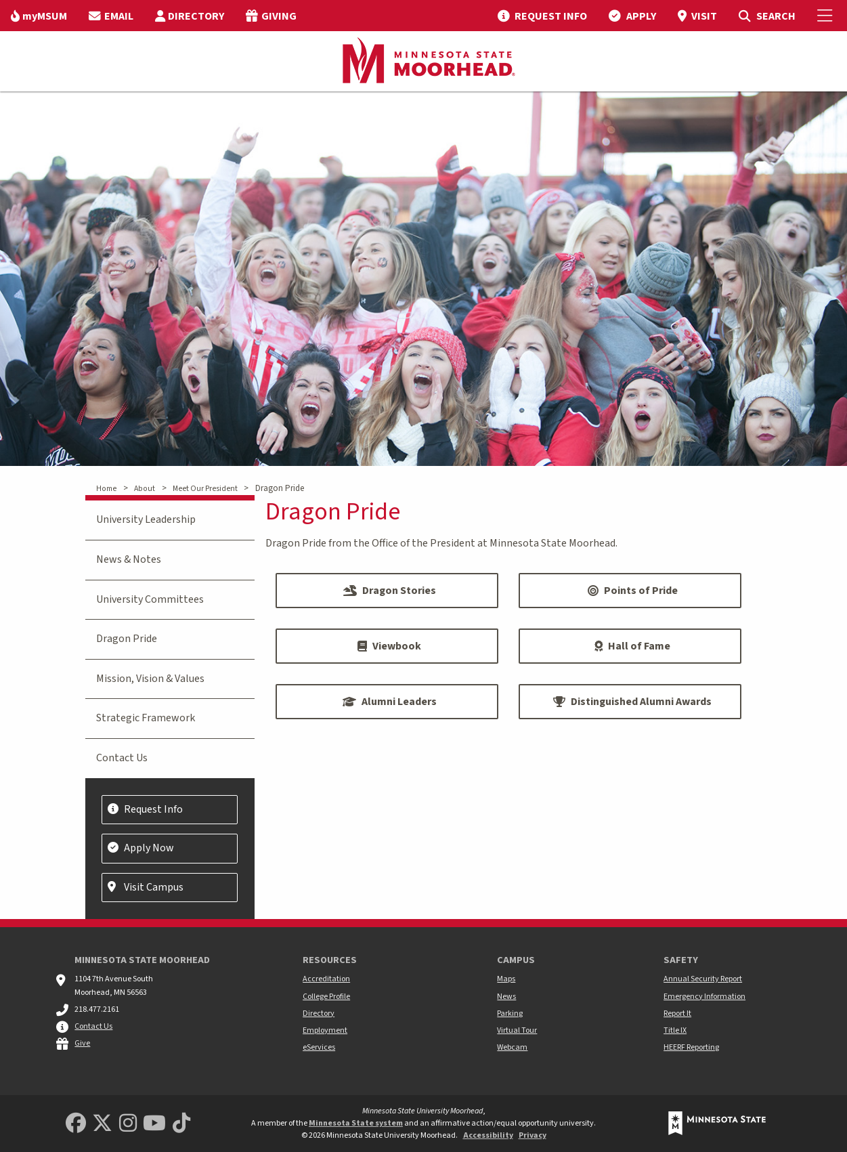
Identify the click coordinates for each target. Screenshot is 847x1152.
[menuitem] (39, 15)
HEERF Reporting (691, 1047)
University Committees (150, 599)
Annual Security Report (703, 979)
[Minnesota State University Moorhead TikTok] (181, 1123)
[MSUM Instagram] (128, 1123)
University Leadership (146, 519)
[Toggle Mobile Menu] (826, 15)
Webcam (512, 1047)
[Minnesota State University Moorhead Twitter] (102, 1123)
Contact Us (122, 757)
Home (106, 488)
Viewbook (389, 646)
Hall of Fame (632, 646)
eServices (319, 1047)
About (144, 488)
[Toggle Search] (767, 15)
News (506, 996)
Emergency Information (704, 996)
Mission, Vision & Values (150, 678)
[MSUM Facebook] (76, 1123)
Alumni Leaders (390, 701)
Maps (506, 979)
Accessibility (488, 1135)
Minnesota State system (356, 1123)
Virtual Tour (517, 1030)
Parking (510, 1013)
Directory (318, 1013)
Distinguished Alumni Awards (632, 701)
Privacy (532, 1135)
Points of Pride (633, 590)
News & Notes (128, 559)
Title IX (675, 1030)
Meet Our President (205, 488)
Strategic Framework (145, 717)
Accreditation (326, 979)
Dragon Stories (389, 590)
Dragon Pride (126, 638)
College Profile (326, 996)
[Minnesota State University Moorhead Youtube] (154, 1123)
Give (82, 1043)
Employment (325, 1030)
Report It (677, 1013)
